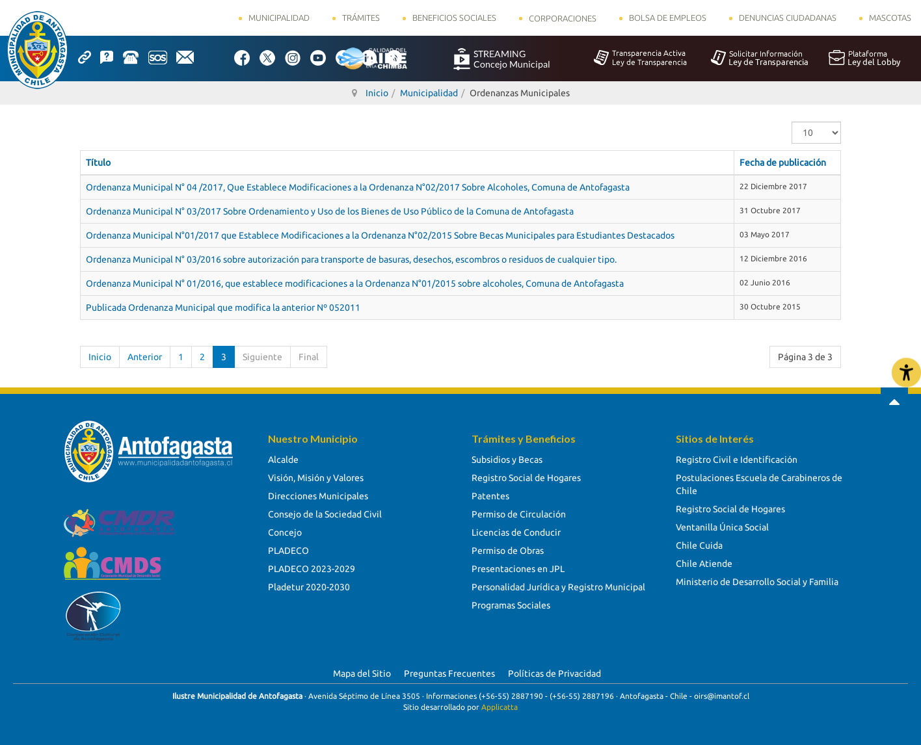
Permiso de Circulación (519, 514)
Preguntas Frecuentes (449, 673)
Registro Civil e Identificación (736, 459)
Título (98, 162)
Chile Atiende (704, 563)
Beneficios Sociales (454, 17)
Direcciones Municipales (318, 496)
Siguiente (262, 357)
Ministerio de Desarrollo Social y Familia (757, 582)
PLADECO (288, 550)
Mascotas (890, 17)
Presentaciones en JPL (518, 569)
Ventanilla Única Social (722, 527)
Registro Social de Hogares (526, 478)
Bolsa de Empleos (667, 17)
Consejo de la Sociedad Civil (325, 514)
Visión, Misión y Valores (316, 478)
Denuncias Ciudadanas (787, 17)
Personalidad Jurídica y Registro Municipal (558, 587)
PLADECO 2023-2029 (311, 569)
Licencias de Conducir (516, 532)
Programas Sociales (511, 605)
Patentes (490, 496)
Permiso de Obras (508, 550)
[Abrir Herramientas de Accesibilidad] (906, 372)
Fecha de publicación (783, 162)
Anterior (144, 357)
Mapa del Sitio (362, 673)
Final (309, 357)
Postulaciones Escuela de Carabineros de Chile (759, 484)
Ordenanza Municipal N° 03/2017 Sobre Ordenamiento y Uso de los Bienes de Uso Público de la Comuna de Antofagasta (330, 211)
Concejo (285, 532)
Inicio (99, 357)
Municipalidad (279, 17)
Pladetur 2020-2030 (309, 587)
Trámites (361, 17)
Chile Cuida (699, 545)
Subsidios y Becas (507, 459)
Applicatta (499, 707)
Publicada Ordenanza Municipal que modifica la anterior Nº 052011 (223, 307)
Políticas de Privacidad (554, 673)
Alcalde (283, 459)
